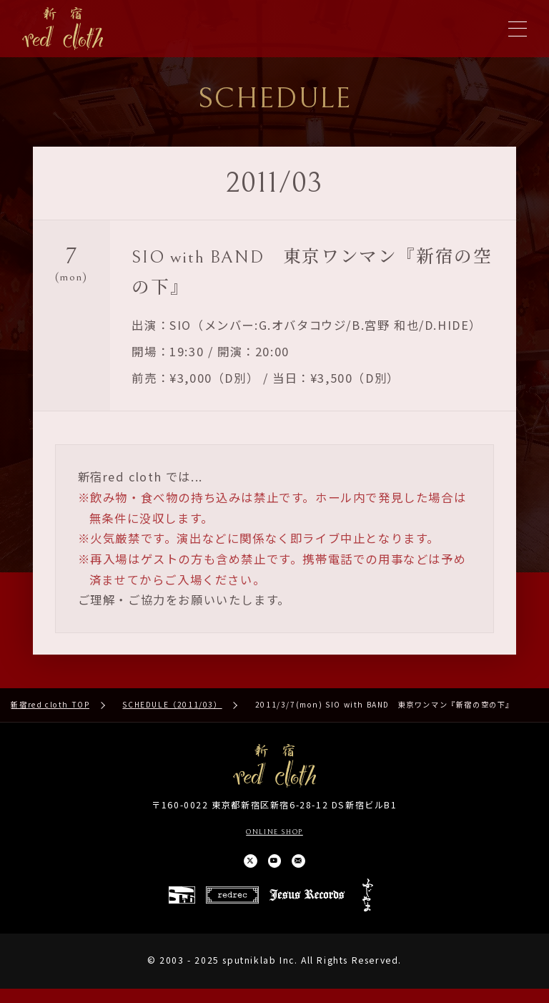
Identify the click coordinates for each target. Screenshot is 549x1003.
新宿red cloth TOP (50, 710)
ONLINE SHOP (274, 836)
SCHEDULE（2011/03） (172, 710)
